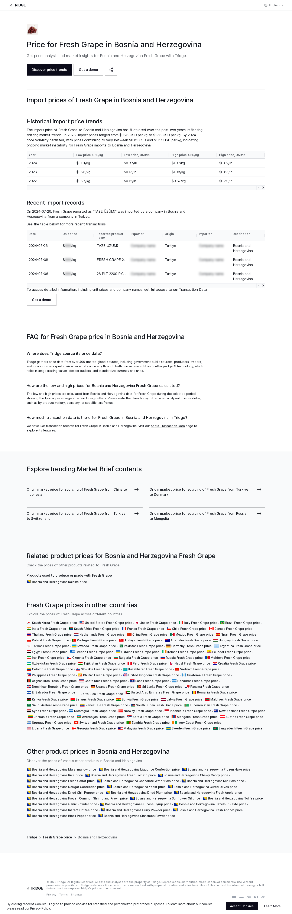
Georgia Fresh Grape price (96, 728)
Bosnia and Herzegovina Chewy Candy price (196, 775)
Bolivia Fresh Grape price (140, 699)
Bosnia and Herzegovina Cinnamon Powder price (139, 816)
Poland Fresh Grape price (50, 640)
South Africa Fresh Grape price (96, 628)
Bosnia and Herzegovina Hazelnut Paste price (212, 804)
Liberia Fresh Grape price (50, 728)
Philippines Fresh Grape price (53, 675)
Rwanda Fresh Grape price (96, 646)
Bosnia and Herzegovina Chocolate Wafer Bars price (141, 781)
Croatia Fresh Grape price (237, 663)
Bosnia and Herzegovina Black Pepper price (64, 816)
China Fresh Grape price (150, 634)
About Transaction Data (168, 426)
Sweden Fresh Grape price (191, 728)
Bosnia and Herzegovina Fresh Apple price (211, 792)
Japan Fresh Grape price (158, 623)
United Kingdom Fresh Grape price (153, 675)
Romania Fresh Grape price (217, 692)
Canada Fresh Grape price (233, 628)
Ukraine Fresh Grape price (140, 652)
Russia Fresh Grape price (184, 657)
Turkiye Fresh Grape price (143, 640)
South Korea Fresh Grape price (54, 623)
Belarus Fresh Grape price (95, 699)
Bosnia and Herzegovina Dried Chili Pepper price (67, 792)
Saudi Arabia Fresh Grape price (55, 705)
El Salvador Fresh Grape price (53, 692)
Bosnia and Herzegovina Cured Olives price (205, 787)
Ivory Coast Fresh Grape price (199, 722)
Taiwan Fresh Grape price (50, 646)
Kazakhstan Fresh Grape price (150, 669)
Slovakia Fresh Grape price (100, 669)
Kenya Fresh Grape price (50, 699)
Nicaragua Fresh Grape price (95, 711)
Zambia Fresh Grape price (151, 722)
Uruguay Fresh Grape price (51, 722)
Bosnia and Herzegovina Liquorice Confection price (142, 769)
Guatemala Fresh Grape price (208, 675)
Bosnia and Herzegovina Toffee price (235, 798)
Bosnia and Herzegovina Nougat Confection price (68, 787)
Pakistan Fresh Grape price (143, 646)
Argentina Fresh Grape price (240, 646)
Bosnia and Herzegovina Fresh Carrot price (63, 781)
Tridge (32, 837)
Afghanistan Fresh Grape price (54, 681)
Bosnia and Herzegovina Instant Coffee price (65, 810)
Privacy (51, 894)
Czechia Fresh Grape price (91, 657)
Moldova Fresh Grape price (230, 657)
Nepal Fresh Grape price (192, 663)
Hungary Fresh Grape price (238, 640)
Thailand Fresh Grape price (52, 634)
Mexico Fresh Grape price (194, 634)
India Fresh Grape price (49, 628)
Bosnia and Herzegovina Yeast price (139, 787)
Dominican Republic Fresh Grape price (60, 686)
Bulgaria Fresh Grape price (138, 657)
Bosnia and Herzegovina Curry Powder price (138, 810)
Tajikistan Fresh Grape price (104, 663)
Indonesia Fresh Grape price (190, 711)
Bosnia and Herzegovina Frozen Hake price (219, 769)
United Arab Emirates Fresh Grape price (160, 692)
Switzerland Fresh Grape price (101, 722)
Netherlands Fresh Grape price (102, 634)
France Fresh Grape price (145, 628)
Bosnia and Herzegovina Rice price (57, 775)
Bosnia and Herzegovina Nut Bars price (215, 781)
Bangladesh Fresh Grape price (240, 728)
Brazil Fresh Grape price (242, 623)
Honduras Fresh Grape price (197, 681)
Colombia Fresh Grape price (52, 669)
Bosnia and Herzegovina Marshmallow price (64, 769)
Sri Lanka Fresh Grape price (162, 686)
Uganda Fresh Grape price (115, 686)
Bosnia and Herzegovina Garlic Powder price (64, 804)
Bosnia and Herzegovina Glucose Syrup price (138, 804)
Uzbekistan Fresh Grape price (54, 663)
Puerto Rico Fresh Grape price (101, 694)
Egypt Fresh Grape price (50, 652)
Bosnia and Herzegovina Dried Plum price (141, 792)
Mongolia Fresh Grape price (197, 717)
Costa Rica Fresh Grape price (106, 681)
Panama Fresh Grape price (209, 686)
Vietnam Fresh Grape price (200, 669)
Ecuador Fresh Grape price (231, 652)
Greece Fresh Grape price (94, 652)
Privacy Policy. (40, 908)
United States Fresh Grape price (108, 623)
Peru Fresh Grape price (150, 663)
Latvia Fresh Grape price (184, 699)
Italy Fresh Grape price (200, 623)
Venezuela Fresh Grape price (106, 705)
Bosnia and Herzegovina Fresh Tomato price (123, 775)
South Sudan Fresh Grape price (159, 705)
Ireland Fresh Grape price (185, 652)
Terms (63, 894)
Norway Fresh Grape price (143, 711)
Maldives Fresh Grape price (230, 699)
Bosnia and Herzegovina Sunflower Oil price (168, 798)
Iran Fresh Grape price (48, 657)
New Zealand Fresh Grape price (242, 711)
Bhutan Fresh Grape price (101, 675)
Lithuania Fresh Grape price (54, 717)
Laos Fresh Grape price (152, 681)
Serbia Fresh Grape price (151, 717)
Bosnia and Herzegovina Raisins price (59, 582)
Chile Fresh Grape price (189, 628)
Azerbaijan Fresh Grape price (103, 717)
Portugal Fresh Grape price (97, 640)
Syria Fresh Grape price (49, 711)
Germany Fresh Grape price (191, 646)
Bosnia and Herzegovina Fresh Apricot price (210, 810)
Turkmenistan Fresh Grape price (213, 705)
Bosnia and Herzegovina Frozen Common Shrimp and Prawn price (80, 798)
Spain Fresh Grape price (238, 634)
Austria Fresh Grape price (244, 717)
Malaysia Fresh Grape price (144, 728)
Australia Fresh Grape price (191, 640)
